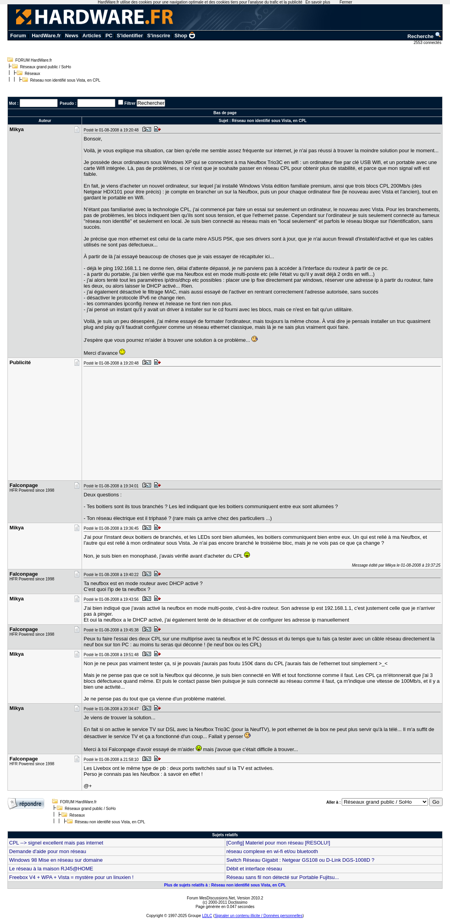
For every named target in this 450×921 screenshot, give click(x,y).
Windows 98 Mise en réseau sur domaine (55, 860)
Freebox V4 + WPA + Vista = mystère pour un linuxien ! (71, 877)
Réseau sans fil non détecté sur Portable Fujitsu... (282, 877)
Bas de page (225, 113)
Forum (18, 35)
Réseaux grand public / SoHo (45, 67)
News (71, 35)
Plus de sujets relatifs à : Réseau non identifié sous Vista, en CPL (225, 885)
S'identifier (130, 35)
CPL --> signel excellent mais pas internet (56, 843)
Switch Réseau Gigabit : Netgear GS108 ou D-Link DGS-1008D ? (300, 860)
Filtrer (129, 103)
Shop (185, 35)
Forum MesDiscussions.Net (211, 898)
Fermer (345, 2)
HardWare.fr (46, 35)
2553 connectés (428, 42)
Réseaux (32, 73)
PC (109, 35)
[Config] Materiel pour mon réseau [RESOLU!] (278, 843)
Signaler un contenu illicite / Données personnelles (258, 916)
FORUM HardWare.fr (33, 60)
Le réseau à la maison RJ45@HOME (51, 869)
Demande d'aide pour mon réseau (47, 851)
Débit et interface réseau (254, 869)
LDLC (207, 916)
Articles (91, 35)
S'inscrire (158, 35)
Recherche (424, 36)
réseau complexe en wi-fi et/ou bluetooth (272, 851)
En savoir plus (318, 2)
